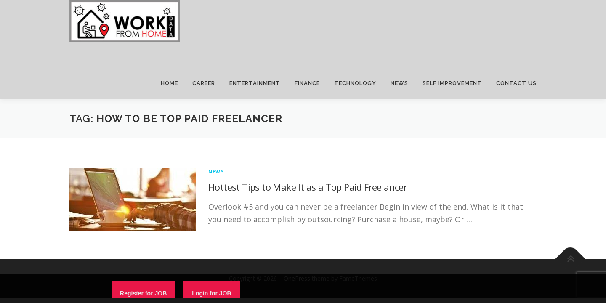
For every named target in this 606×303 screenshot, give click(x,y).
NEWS (399, 83)
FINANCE (307, 83)
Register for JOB (143, 293)
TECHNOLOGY (355, 83)
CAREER (203, 83)
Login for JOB (211, 293)
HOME (169, 83)
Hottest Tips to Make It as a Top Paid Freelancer (307, 187)
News (216, 171)
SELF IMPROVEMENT (452, 83)
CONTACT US (516, 83)
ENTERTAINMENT (254, 83)
